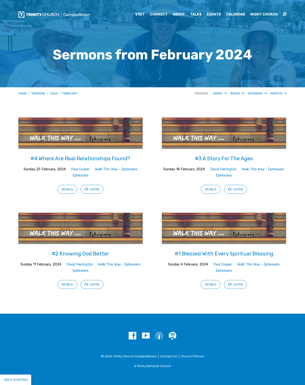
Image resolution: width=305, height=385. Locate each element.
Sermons (38, 93)
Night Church (264, 14)
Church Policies (192, 356)
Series (220, 93)
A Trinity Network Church (152, 366)
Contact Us (168, 356)
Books (237, 93)
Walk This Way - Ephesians (116, 169)
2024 (54, 93)
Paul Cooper (80, 169)
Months (278, 93)
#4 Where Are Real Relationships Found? (80, 158)
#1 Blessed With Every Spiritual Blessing (224, 253)
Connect (159, 14)
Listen (92, 189)
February (70, 93)
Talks (196, 14)
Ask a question (15, 379)
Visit (140, 14)
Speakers (257, 93)
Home (22, 93)
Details (67, 189)
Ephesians (80, 175)
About (179, 14)
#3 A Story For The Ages (224, 158)
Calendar (235, 14)
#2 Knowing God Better (80, 253)
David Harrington (223, 169)
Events (214, 14)
